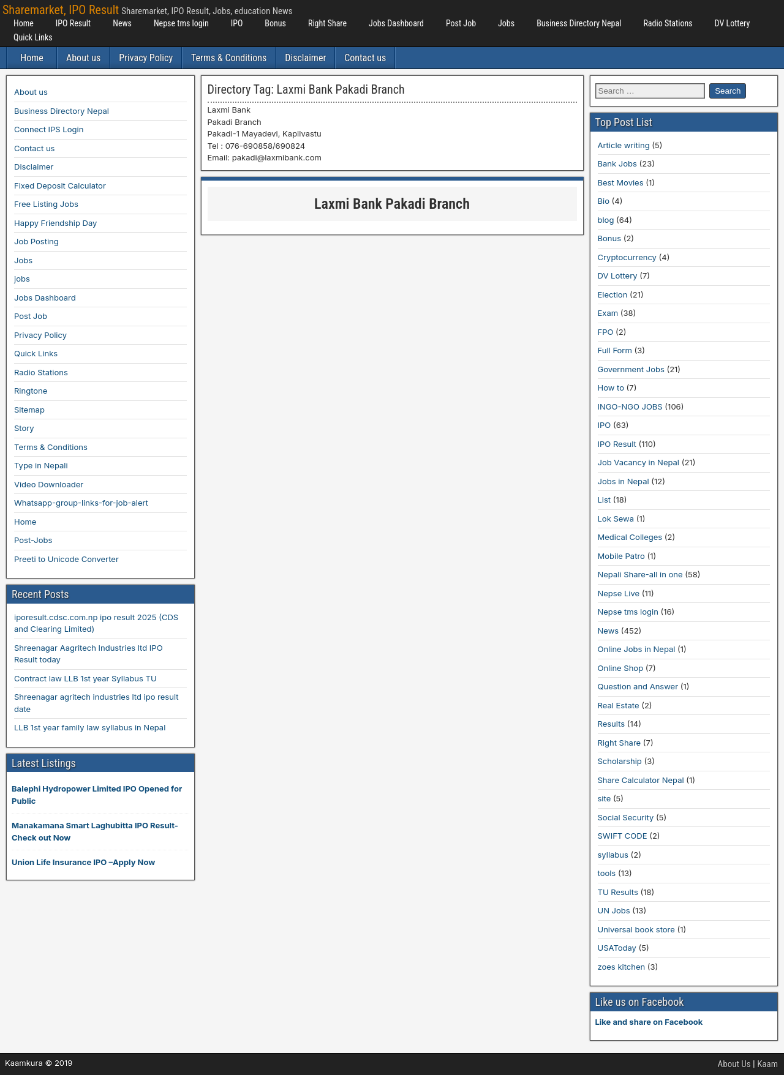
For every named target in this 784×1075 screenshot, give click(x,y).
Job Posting (36, 241)
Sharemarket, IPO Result (60, 9)
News (122, 23)
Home (23, 23)
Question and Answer (638, 686)
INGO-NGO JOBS (630, 406)
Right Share (327, 23)
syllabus (613, 855)
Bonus (275, 23)
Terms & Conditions (228, 58)
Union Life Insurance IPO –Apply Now (83, 862)
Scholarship (620, 761)
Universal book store (636, 929)
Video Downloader (48, 484)
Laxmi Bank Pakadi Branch (392, 203)
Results (611, 724)
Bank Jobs (617, 163)
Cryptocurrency (627, 257)
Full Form (615, 350)
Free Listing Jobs (46, 204)
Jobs (506, 23)
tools (607, 873)
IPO (237, 23)
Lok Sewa (616, 518)
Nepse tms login (181, 23)
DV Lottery (732, 23)
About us (83, 58)
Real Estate (618, 705)
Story (24, 428)
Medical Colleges (630, 537)
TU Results (618, 892)
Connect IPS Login (48, 129)
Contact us (365, 58)
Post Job (461, 23)
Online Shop (621, 668)
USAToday (617, 948)
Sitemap (29, 409)
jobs (22, 278)
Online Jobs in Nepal (637, 649)
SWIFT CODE (622, 836)
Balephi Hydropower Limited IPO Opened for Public (97, 795)
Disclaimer (305, 58)
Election (613, 294)
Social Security (626, 817)
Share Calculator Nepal (641, 780)
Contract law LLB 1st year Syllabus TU (85, 678)
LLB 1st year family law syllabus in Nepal (89, 727)
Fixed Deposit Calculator (60, 185)
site (604, 798)
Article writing (624, 145)
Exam (608, 313)
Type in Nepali (41, 465)
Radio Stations (667, 23)
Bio (603, 201)
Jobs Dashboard (396, 23)
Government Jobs (631, 369)
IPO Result (73, 23)
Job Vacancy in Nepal (639, 462)
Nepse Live (619, 593)
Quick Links (33, 37)
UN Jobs (614, 910)
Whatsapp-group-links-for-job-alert (81, 503)
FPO (606, 332)
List (604, 499)
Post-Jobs (33, 540)
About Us (734, 1063)
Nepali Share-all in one (640, 574)
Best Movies (621, 182)
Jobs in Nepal (623, 481)
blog (606, 220)
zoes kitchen (622, 967)
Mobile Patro (621, 556)
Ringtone (30, 390)
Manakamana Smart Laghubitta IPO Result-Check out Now (95, 831)
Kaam (767, 1063)
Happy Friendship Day (55, 223)
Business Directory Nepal (579, 23)
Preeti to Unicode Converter (66, 559)
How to (611, 387)
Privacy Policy (146, 58)
